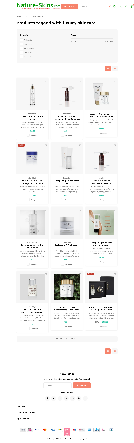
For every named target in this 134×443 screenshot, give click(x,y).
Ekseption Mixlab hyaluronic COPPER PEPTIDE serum (101, 183)
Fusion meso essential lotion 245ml (32, 247)
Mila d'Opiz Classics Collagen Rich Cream (32, 183)
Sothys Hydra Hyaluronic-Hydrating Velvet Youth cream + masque (101, 116)
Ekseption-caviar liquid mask (32, 119)
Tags (26, 18)
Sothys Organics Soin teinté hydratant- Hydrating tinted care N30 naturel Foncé (101, 245)
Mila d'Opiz (28, 54)
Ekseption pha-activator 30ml (67, 183)
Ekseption (28, 46)
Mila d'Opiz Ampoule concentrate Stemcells (32, 312)
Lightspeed (83, 440)
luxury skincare (37, 18)
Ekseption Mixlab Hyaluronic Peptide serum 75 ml (67, 119)
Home (19, 18)
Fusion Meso (29, 50)
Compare (34, 137)
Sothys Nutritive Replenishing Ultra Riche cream (66, 310)
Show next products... (67, 340)
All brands (28, 41)
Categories (69, 7)
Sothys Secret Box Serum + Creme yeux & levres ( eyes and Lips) (101, 310)
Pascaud (27, 58)
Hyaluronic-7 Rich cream (67, 246)
